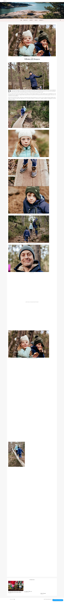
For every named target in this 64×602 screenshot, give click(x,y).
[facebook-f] (10, 599)
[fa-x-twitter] (11, 599)
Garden (31, 20)
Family (32, 57)
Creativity (25, 20)
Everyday (41, 20)
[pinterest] (14, 599)
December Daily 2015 (28, 591)
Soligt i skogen (43, 593)
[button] (57, 600)
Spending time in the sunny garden (14, 592)
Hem (21, 20)
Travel (36, 20)
